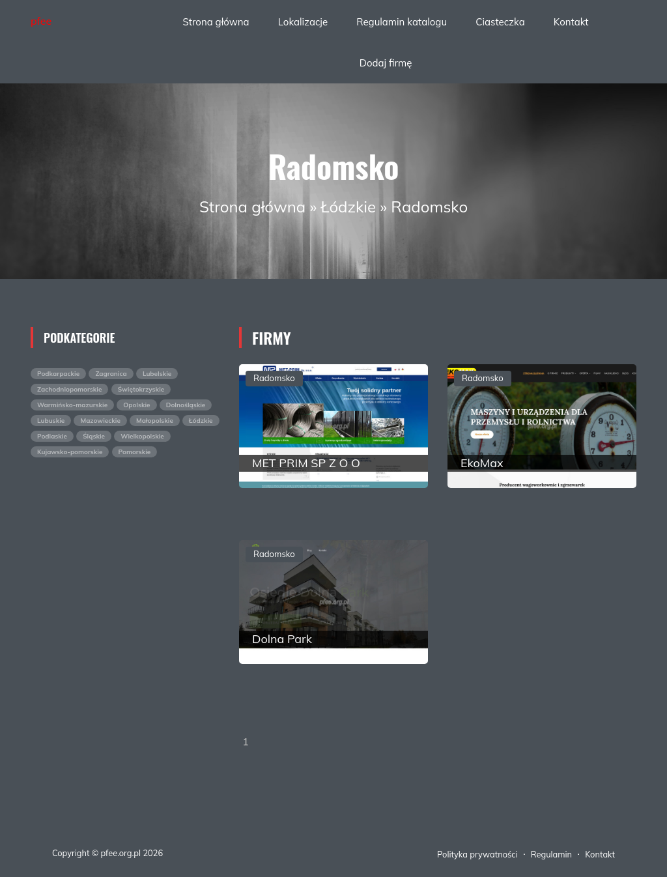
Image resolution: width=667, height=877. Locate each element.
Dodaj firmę (386, 63)
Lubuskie (50, 420)
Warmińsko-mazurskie (72, 405)
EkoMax (482, 462)
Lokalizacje (303, 22)
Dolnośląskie (186, 405)
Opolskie (136, 405)
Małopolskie (154, 420)
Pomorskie (135, 452)
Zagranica (110, 373)
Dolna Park (282, 638)
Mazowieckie (100, 420)
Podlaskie (52, 436)
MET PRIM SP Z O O (306, 462)
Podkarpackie (58, 373)
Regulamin (551, 854)
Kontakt (571, 22)
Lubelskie (157, 373)
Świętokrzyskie (141, 389)
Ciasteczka (499, 22)
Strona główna (215, 22)
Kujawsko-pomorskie (69, 452)
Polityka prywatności (477, 854)
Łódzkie (348, 206)
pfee (41, 20)
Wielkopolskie (142, 436)
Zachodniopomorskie (69, 389)
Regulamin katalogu (401, 22)
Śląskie (94, 436)
